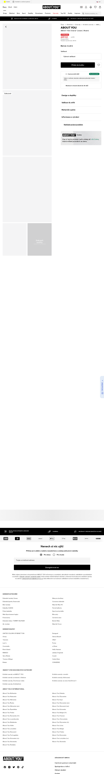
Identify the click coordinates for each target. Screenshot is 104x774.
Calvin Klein (56, 659)
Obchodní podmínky (51, 718)
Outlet (7, 2)
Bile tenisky (6, 605)
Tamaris (5, 640)
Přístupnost (76, 718)
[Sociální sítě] (5, 684)
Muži (10, 7)
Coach (54, 656)
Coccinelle (6, 646)
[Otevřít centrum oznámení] (90, 7)
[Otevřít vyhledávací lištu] (82, 14)
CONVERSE (56, 662)
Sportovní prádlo (58, 611)
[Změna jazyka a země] (98, 2)
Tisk (14, 718)
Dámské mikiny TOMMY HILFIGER (14, 621)
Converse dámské (58, 601)
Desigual (55, 633)
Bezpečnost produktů (90, 718)
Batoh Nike (56, 621)
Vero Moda (6, 656)
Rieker (5, 662)
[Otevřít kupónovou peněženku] (81, 7)
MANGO (5, 652)
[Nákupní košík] (100, 7)
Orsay (5, 636)
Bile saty (55, 614)
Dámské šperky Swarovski (11, 601)
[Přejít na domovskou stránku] (51, 7)
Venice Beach (56, 636)
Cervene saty (56, 617)
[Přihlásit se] (86, 7)
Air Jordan (6, 624)
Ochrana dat (37, 718)
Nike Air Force (56, 624)
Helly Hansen (56, 649)
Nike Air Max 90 (57, 605)
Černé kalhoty (57, 608)
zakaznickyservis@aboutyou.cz (32, 578)
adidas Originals (57, 652)
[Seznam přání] (95, 7)
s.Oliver (54, 646)
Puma (54, 643)
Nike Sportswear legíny (10, 614)
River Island (6, 649)
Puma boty (6, 617)
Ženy (5, 7)
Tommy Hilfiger (8, 659)
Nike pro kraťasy (57, 598)
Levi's (5, 643)
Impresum (65, 718)
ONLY (54, 640)
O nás (8, 718)
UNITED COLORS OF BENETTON (13, 633)
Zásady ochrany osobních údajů (30, 576)
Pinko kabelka (7, 611)
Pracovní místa (24, 718)
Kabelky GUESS (8, 608)
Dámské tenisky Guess (10, 598)
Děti (15, 7)
